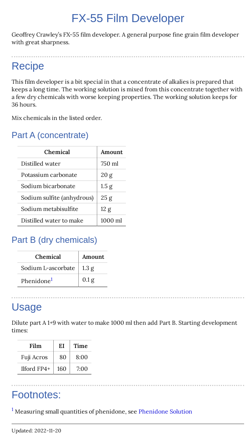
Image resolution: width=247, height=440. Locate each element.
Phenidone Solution (165, 411)
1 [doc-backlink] (52, 279)
